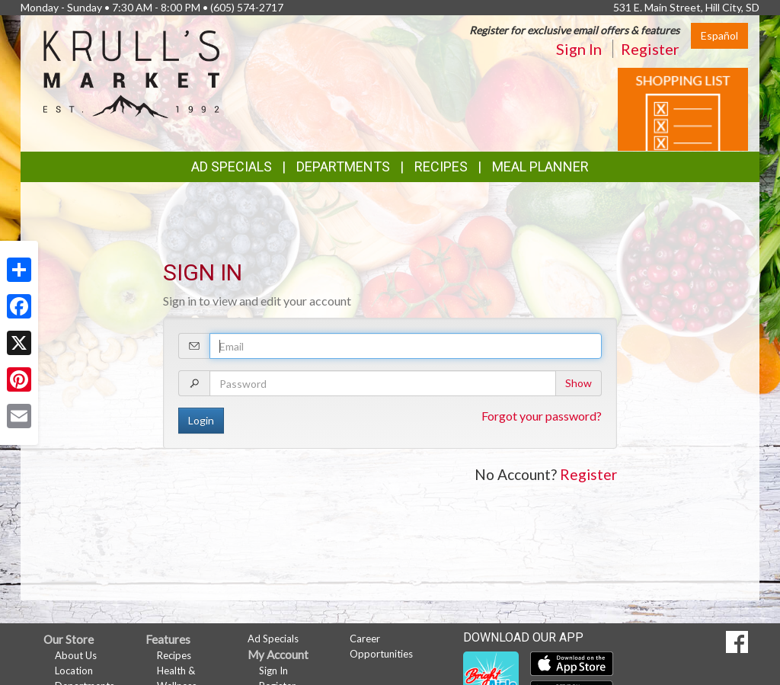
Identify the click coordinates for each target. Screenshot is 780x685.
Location (74, 670)
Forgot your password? (541, 415)
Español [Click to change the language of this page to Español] (719, 35)
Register (650, 49)
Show (578, 382)
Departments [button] (343, 166)
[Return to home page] (131, 72)
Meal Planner (540, 166)
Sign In (579, 49)
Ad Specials (231, 166)
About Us (76, 655)
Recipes (441, 166)
